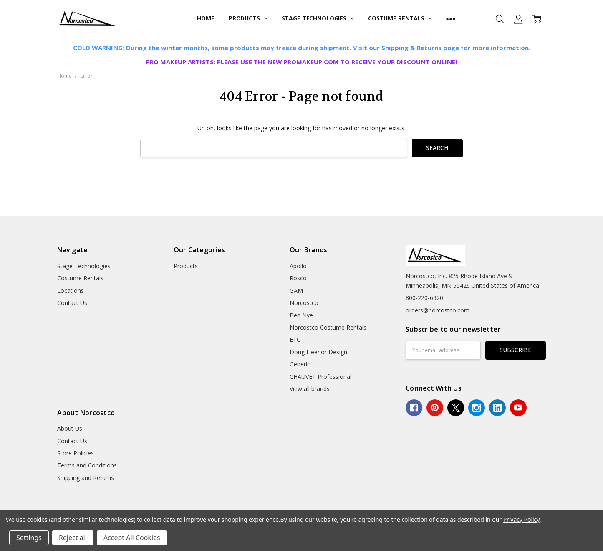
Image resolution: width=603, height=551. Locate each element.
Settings (29, 537)
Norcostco (304, 303)
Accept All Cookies (131, 537)
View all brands (310, 389)
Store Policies (75, 453)
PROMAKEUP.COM (311, 62)
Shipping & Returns (412, 47)
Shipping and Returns (85, 478)
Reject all (73, 537)
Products (248, 18)
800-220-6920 (424, 298)
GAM (296, 291)
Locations (70, 291)
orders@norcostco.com (437, 310)
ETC (295, 339)
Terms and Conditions (87, 465)
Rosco (298, 278)
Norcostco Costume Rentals (328, 327)
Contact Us (72, 303)
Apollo (298, 266)
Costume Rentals (400, 18)
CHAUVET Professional (320, 377)
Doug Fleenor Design (318, 352)
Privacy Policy (521, 519)
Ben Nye (301, 315)
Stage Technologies (318, 18)
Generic (300, 364)
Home (205, 18)
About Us (69, 428)
